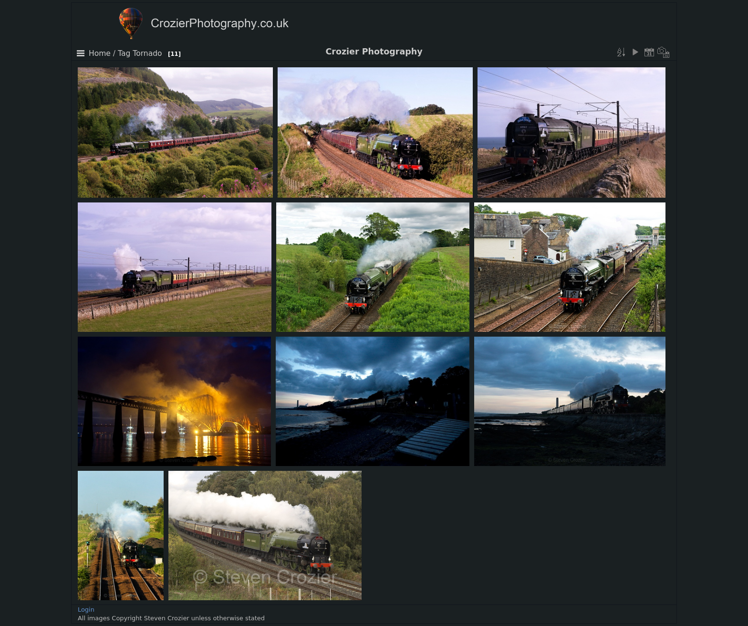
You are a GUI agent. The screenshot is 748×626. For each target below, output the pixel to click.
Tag (124, 53)
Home (100, 53)
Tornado (147, 53)
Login (86, 609)
